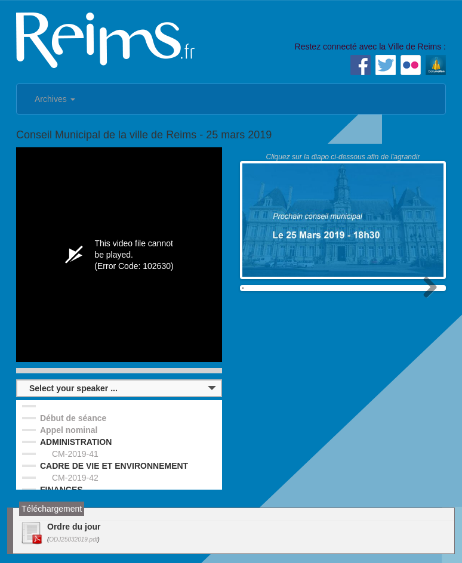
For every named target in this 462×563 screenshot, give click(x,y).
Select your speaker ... (73, 388)
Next (426, 304)
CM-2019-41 (75, 454)
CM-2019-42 (75, 477)
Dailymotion (436, 65)
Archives (55, 99)
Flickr (411, 65)
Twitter (385, 65)
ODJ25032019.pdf (73, 539)
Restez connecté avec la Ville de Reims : (370, 46)
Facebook (360, 65)
